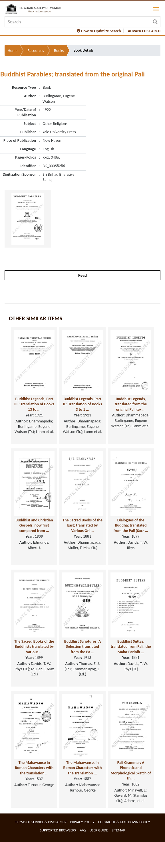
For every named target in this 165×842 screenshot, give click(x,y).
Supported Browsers (58, 830)
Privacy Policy (82, 822)
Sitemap (118, 830)
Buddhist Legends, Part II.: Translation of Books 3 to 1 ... (82, 404)
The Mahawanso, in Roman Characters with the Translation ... (82, 768)
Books (59, 50)
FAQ (83, 830)
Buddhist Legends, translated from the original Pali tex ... (131, 404)
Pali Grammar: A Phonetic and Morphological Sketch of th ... (131, 770)
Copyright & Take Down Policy (124, 822)
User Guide (98, 830)
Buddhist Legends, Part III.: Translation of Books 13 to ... (34, 404)
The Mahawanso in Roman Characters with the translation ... (34, 768)
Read (82, 275)
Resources (35, 50)
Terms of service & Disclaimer (41, 822)
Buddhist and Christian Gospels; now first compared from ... (34, 525)
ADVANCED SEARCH (144, 31)
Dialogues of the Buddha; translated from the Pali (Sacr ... (131, 525)
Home (12, 50)
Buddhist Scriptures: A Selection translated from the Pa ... (82, 646)
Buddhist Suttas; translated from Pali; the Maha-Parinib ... (131, 646)
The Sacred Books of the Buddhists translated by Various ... (34, 646)
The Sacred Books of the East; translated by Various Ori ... (82, 525)
